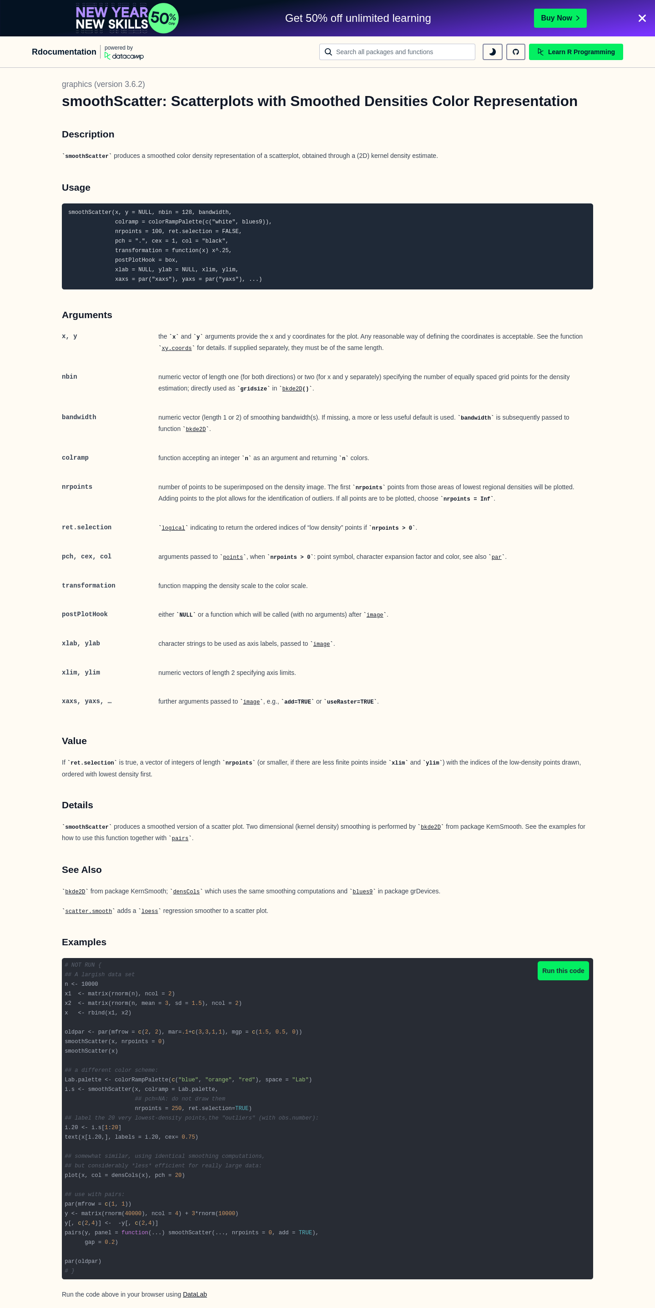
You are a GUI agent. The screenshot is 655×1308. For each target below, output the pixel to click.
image (375, 615)
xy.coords (177, 348)
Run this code (563, 970)
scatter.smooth (88, 911)
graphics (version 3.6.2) (103, 84)
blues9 (363, 892)
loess (149, 911)
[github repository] (515, 52)
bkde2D (292, 389)
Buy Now (560, 18)
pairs (180, 839)
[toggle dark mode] (493, 52)
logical (173, 528)
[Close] (642, 18)
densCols (186, 892)
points (233, 557)
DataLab (195, 1294)
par (497, 557)
